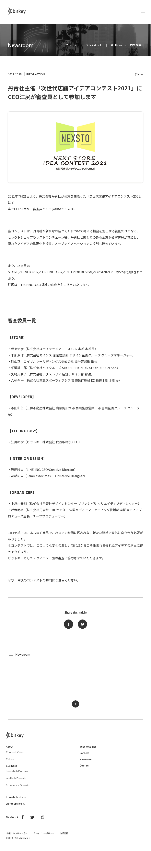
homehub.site (14, 799)
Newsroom (21, 45)
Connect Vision (15, 755)
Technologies (88, 749)
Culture (10, 762)
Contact (84, 768)
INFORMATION (35, 74)
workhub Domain (16, 781)
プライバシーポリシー (43, 835)
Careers (84, 756)
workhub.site (14, 806)
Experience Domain (18, 788)
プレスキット (94, 45)
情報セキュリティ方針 (17, 835)
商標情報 (64, 835)
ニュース (71, 45)
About (9, 749)
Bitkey (139, 74)
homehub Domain (17, 774)
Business (11, 768)
